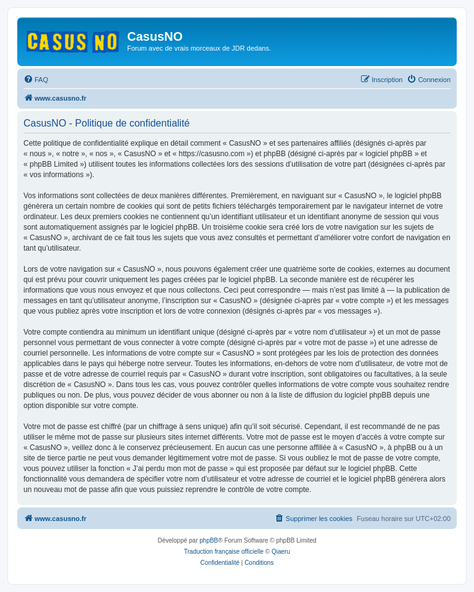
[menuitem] (35, 79)
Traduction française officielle (224, 551)
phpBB (208, 540)
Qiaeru (281, 551)
